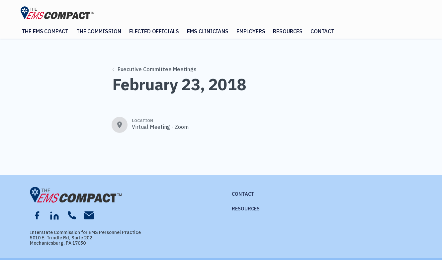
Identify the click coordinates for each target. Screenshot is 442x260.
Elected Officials (154, 31)
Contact (322, 31)
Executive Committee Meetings (154, 69)
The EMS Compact (45, 31)
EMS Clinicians (207, 31)
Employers (250, 31)
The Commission (98, 31)
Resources (288, 31)
